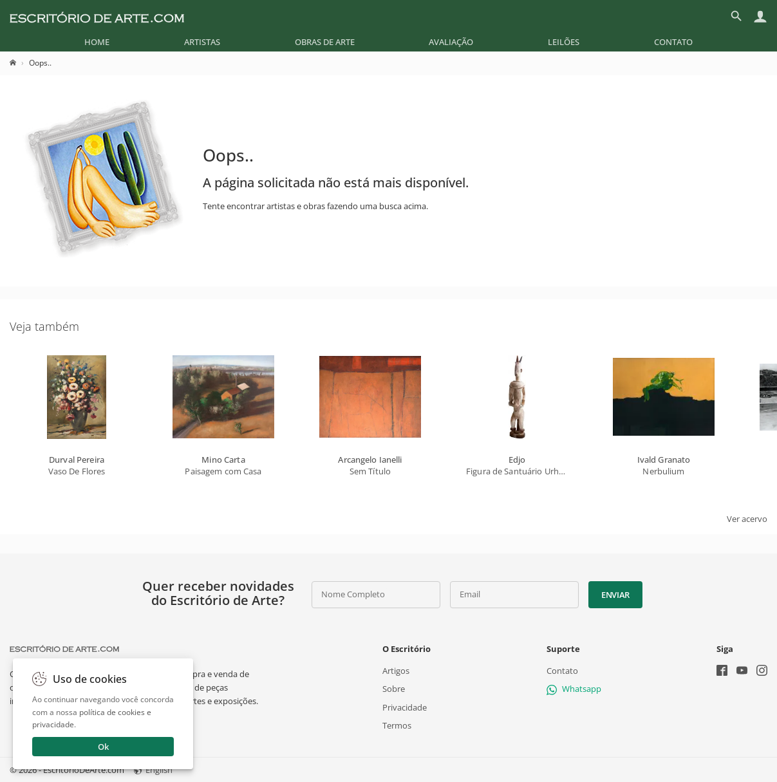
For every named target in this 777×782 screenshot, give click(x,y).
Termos (396, 725)
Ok (103, 746)
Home (96, 42)
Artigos (395, 670)
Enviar (615, 594)
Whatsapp (574, 688)
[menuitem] (96, 41)
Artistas (202, 42)
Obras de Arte (325, 42)
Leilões (563, 42)
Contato (673, 42)
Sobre (393, 688)
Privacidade (404, 706)
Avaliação (451, 42)
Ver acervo (747, 519)
